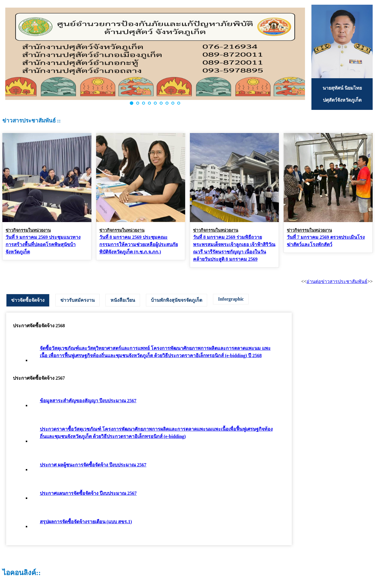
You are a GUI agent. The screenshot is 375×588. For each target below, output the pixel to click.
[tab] (28, 300)
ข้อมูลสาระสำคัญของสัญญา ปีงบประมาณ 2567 (88, 400)
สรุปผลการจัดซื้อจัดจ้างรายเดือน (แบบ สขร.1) (86, 521)
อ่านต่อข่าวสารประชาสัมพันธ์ (336, 281)
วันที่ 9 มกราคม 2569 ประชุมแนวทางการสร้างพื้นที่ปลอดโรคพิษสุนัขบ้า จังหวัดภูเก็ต (43, 244)
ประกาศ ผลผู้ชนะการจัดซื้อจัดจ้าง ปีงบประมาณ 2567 (93, 464)
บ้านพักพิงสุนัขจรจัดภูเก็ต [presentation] (176, 300)
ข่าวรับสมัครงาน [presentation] (77, 300)
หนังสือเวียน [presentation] (122, 300)
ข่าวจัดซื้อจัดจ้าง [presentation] (28, 300)
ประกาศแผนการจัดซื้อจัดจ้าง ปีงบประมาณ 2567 (88, 493)
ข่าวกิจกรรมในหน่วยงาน (28, 230)
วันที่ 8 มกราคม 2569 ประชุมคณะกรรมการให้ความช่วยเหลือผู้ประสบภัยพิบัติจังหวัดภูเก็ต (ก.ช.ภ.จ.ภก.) (138, 244)
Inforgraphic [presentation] (231, 298)
